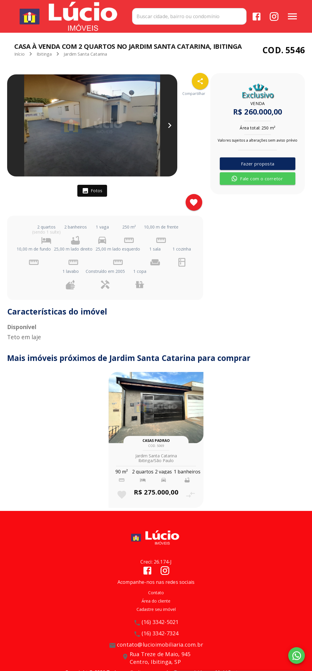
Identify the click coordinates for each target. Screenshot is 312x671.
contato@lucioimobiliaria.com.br (160, 644)
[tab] (92, 191)
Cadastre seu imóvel (156, 609)
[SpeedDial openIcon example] (200, 81)
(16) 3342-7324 (160, 633)
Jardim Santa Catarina (85, 54)
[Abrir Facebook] (256, 16)
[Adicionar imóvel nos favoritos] (194, 202)
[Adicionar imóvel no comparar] (190, 495)
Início (19, 54)
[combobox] (189, 16)
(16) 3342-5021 (160, 621)
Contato (156, 592)
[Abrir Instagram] (274, 16)
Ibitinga (44, 54)
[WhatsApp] (296, 655)
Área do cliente (156, 601)
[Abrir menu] (292, 16)
